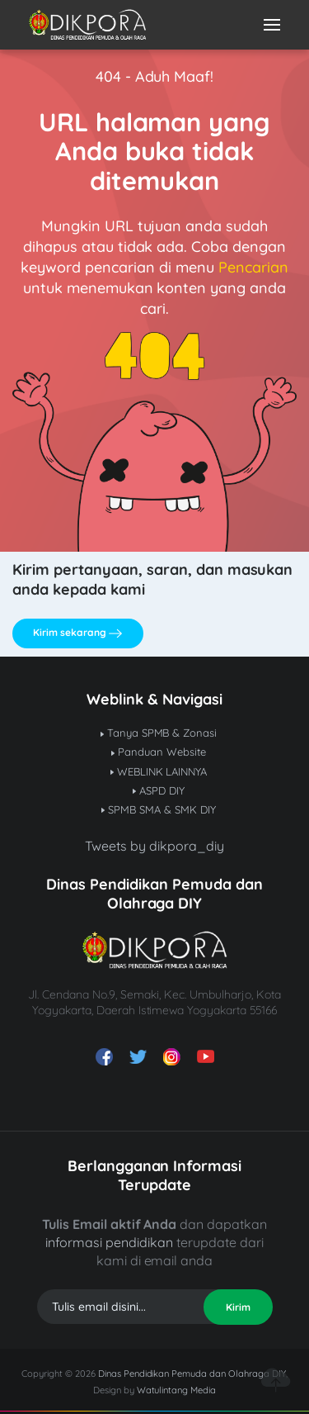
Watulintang (164, 1390)
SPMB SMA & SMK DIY (158, 809)
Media (203, 1390)
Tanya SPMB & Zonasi (159, 732)
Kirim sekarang (77, 632)
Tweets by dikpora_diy (154, 845)
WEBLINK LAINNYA (159, 771)
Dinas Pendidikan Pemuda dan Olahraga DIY (192, 1373)
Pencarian (253, 267)
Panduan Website (158, 751)
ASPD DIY (159, 790)
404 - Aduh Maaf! (155, 76)
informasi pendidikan (109, 1242)
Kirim (238, 1307)
